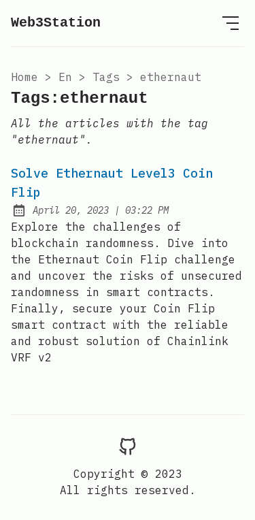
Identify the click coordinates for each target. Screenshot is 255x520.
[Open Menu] (230, 23)
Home (24, 77)
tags (106, 77)
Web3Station (56, 23)
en (65, 77)
